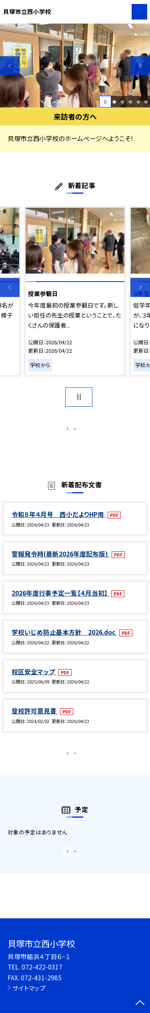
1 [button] (114, 102)
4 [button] (138, 102)
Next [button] (140, 65)
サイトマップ (29, 987)
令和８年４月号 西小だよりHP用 (59, 522)
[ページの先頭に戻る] (140, 1003)
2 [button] (122, 102)
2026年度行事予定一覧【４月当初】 (60, 601)
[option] (75, 66)
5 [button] (146, 102)
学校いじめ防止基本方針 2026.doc (64, 640)
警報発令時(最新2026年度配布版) (61, 562)
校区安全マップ (34, 679)
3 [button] (130, 102)
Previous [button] (10, 65)
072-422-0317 (42, 966)
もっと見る (71, 431)
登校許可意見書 (35, 719)
